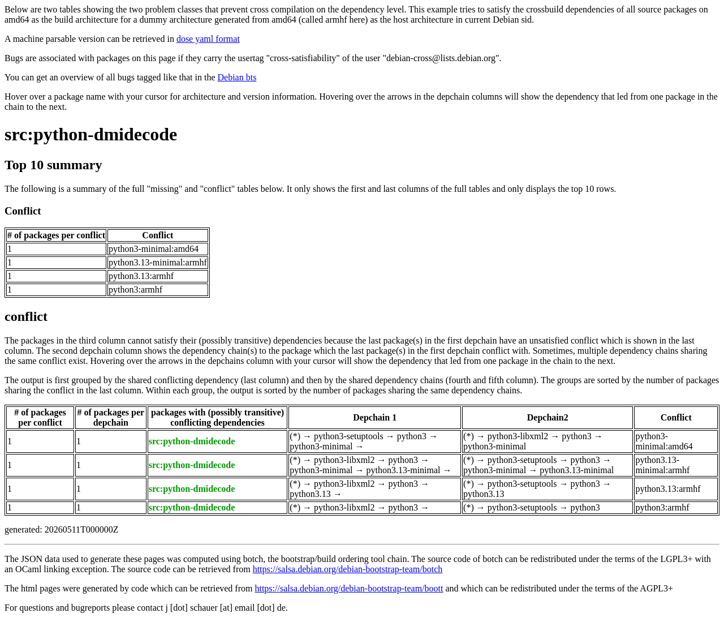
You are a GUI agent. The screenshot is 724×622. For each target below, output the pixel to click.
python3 (411, 436)
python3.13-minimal (403, 470)
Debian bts (237, 77)
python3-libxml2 (518, 436)
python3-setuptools (348, 436)
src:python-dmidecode (91, 134)
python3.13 (310, 494)
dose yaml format (208, 39)
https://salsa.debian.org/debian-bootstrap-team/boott (349, 588)
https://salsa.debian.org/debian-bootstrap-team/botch (348, 569)
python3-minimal (321, 446)
